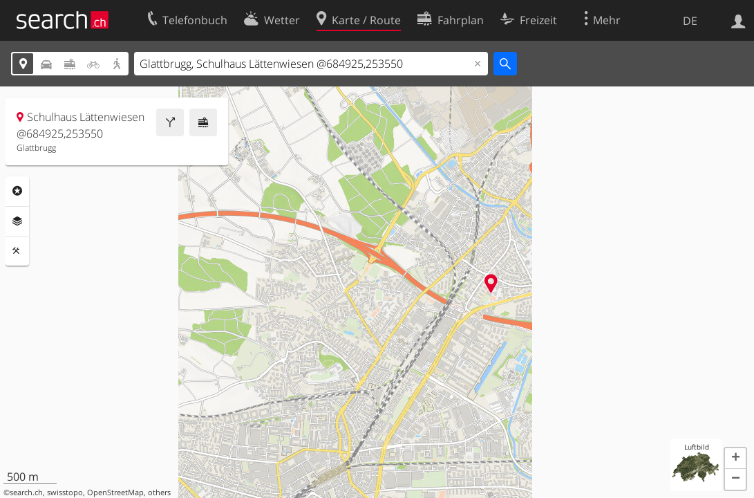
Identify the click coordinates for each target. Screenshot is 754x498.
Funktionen (17, 251)
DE (690, 20)
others (159, 492)
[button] (735, 458)
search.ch (26, 492)
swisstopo (65, 492)
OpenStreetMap (115, 492)
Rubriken (17, 190)
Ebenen (17, 221)
